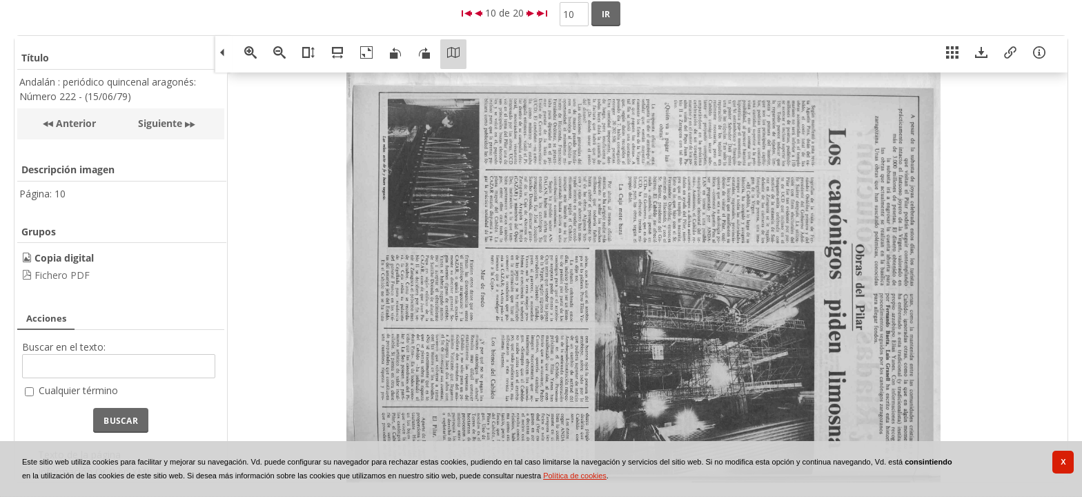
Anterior (74, 123)
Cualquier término (78, 390)
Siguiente (160, 123)
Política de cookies (575, 475)
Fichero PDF (62, 275)
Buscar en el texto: (64, 346)
